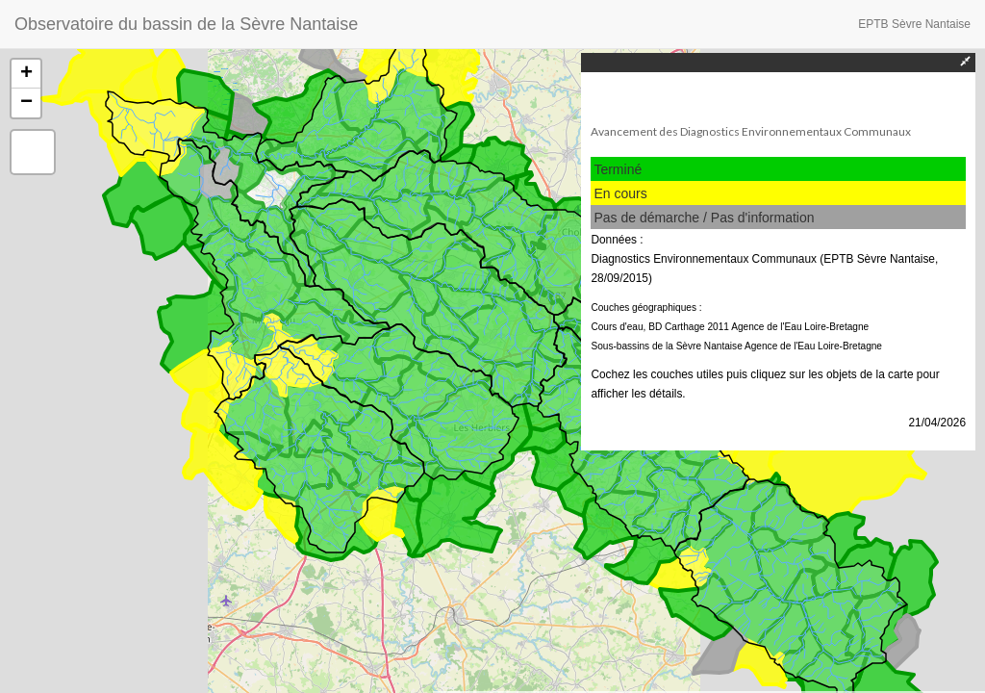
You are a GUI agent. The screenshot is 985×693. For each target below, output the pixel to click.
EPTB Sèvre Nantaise (914, 24)
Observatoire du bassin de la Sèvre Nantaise (186, 24)
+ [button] (26, 74)
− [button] (26, 103)
